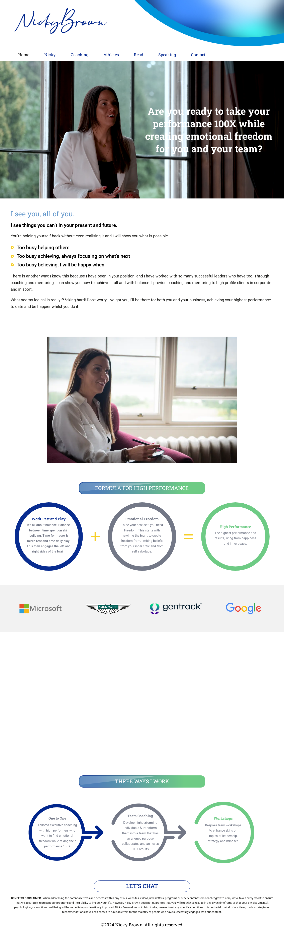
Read (162, 54)
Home (26, 54)
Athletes (129, 54)
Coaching (92, 54)
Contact (233, 54)
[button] (57, 54)
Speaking (196, 54)
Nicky (58, 54)
